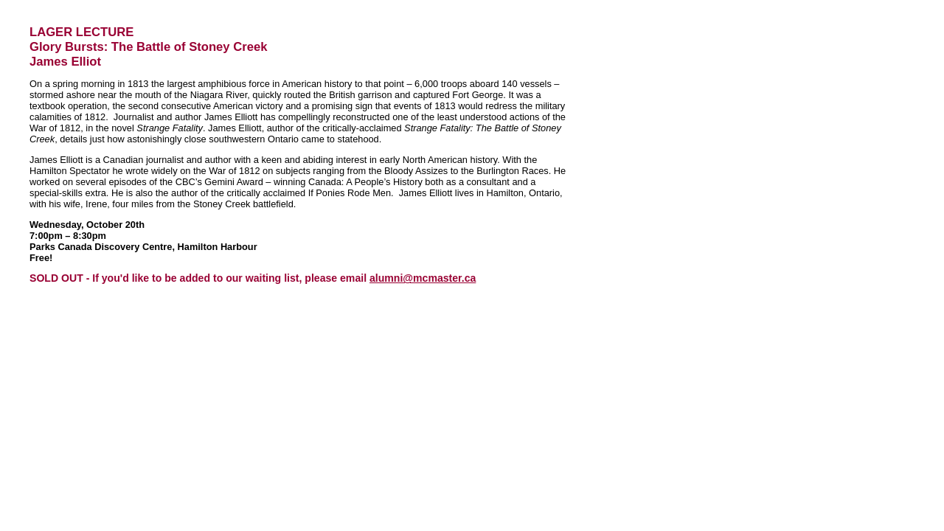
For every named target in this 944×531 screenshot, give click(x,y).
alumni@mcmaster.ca (422, 278)
